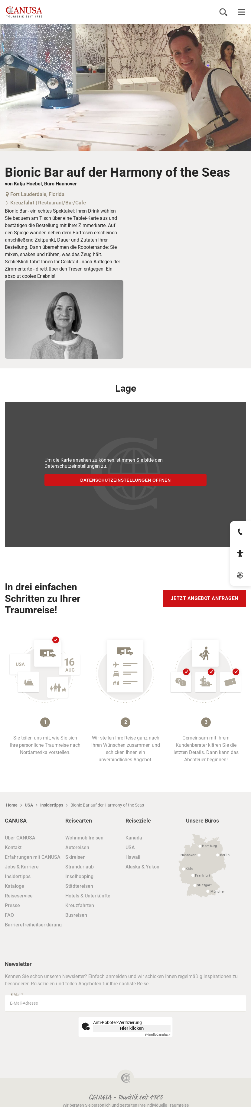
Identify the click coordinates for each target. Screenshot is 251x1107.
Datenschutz (125, 1061)
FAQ (9, 831)
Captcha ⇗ (158, 951)
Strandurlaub (79, 783)
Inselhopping (79, 793)
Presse (12, 822)
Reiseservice (19, 812)
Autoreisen (77, 764)
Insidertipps (51, 721)
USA (29, 721)
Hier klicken (132, 944)
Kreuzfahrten (79, 822)
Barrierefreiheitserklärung (33, 841)
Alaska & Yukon (142, 783)
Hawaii (133, 773)
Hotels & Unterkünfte (87, 812)
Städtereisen (79, 802)
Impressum (125, 1090)
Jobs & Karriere (22, 783)
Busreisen (76, 831)
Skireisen (75, 773)
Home (12, 721)
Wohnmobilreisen (84, 754)
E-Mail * (17, 911)
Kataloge (14, 802)
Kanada (134, 754)
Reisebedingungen (125, 1075)
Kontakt (13, 764)
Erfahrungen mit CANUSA (32, 773)
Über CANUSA (20, 754)
